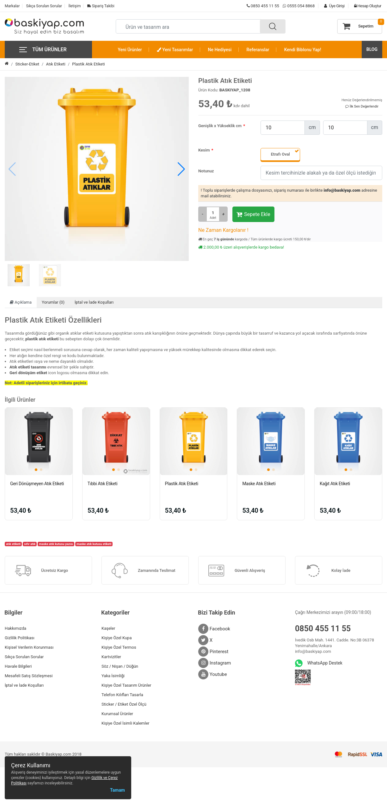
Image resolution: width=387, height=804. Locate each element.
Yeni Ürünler (130, 49)
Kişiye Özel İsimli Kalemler (125, 723)
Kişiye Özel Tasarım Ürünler (126, 685)
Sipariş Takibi (100, 6)
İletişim (74, 6)
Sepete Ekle (253, 214)
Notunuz (206, 171)
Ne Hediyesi (220, 49)
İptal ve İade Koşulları (94, 302)
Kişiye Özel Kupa (116, 637)
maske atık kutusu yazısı (56, 544)
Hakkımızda (15, 628)
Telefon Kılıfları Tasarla (122, 694)
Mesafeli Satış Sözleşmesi (28, 675)
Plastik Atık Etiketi (88, 64)
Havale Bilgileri (18, 666)
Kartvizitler (111, 656)
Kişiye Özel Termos (118, 647)
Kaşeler (108, 628)
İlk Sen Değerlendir (361, 106)
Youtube (212, 674)
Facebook (214, 629)
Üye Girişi (332, 5)
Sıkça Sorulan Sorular (44, 6)
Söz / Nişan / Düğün (119, 666)
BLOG (372, 49)
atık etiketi (13, 544)
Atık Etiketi (55, 64)
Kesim (204, 150)
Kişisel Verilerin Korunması (29, 647)
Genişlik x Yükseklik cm (220, 125)
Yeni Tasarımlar (175, 49)
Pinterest (213, 651)
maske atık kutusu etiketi (94, 544)
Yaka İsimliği (113, 675)
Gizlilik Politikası (19, 637)
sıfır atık (29, 544)
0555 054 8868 (301, 5)
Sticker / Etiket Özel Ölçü (123, 704)
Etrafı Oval (280, 154)
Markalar (12, 6)
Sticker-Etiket (27, 64)
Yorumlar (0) (53, 302)
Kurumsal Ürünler (117, 713)
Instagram (214, 663)
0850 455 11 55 (263, 5)
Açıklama (21, 302)
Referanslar (258, 49)
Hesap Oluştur (366, 5)
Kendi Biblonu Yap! (302, 49)
